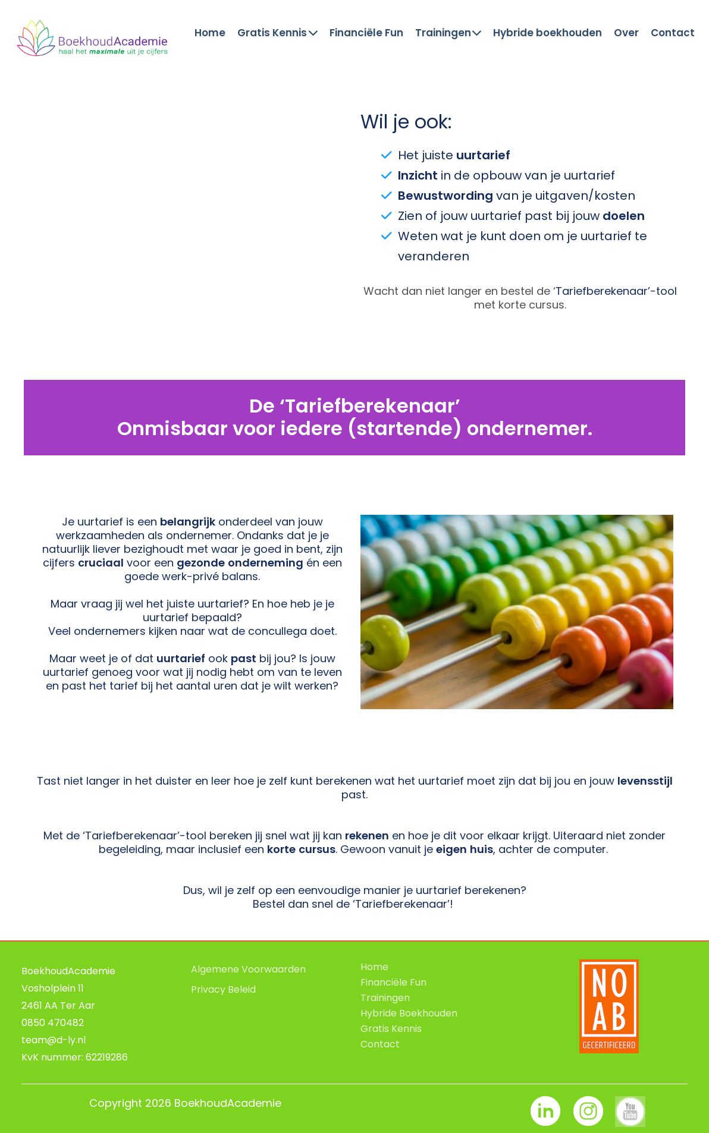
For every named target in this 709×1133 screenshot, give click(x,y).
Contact (673, 33)
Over (626, 33)
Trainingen (448, 33)
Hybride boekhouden (547, 33)
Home (209, 33)
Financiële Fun (366, 33)
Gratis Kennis (277, 33)
